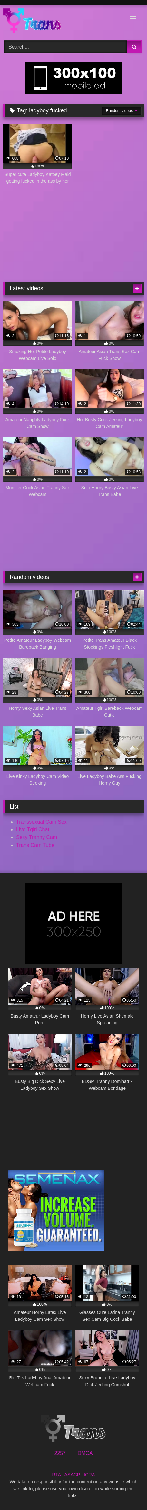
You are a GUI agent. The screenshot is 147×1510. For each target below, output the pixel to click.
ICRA (89, 1474)
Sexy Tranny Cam (36, 837)
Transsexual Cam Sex (41, 821)
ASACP (72, 1474)
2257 (60, 1453)
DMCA (85, 1453)
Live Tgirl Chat (32, 829)
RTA (56, 1474)
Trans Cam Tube (35, 845)
